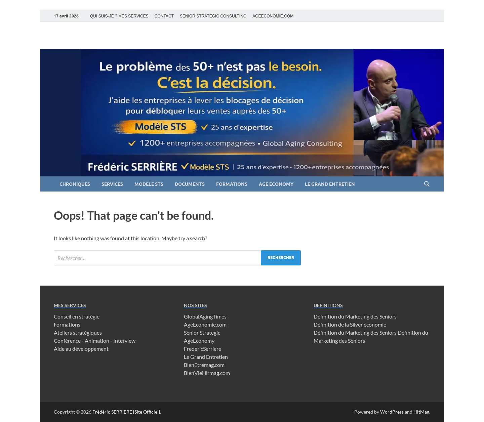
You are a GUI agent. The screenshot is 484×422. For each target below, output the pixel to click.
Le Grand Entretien (206, 356)
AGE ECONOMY (276, 184)
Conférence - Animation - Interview (94, 340)
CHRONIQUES (74, 184)
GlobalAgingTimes (205, 316)
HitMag (421, 412)
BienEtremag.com (204, 365)
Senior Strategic (202, 332)
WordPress (392, 412)
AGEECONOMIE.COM (272, 16)
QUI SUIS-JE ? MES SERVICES (119, 16)
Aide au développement (81, 348)
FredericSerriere (202, 348)
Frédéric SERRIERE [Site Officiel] (126, 412)
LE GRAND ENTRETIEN (330, 184)
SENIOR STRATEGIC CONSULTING (213, 16)
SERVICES (112, 184)
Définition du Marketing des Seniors (355, 316)
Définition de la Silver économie (350, 324)
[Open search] (427, 184)
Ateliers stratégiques (78, 332)
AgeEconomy (199, 340)
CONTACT (164, 16)
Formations (67, 324)
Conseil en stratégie (76, 316)
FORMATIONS (231, 184)
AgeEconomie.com (205, 324)
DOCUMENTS (190, 184)
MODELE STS (148, 184)
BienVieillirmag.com (207, 373)
